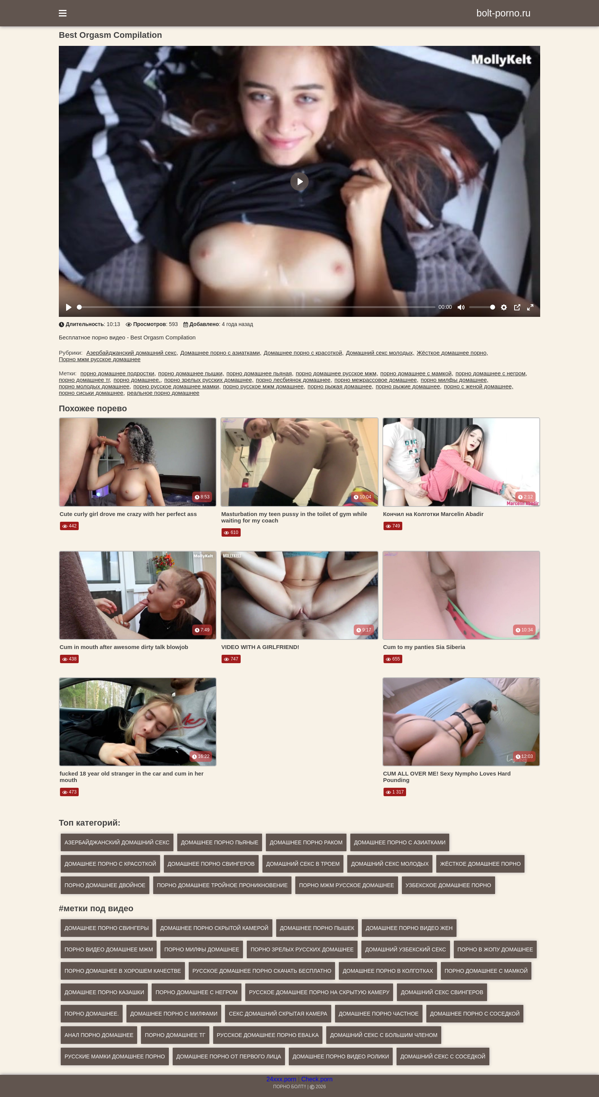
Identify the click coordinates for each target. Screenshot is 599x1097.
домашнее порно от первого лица (228, 1056)
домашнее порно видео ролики (341, 1056)
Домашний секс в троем (303, 864)
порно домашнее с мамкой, (416, 373)
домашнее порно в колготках (388, 971)
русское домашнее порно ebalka (268, 1035)
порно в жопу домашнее (495, 949)
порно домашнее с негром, (491, 373)
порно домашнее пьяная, (260, 373)
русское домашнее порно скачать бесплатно (262, 971)
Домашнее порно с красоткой (110, 864)
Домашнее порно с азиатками (400, 842)
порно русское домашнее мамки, (177, 386)
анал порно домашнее (99, 1035)
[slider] (256, 307)
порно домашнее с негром (196, 992)
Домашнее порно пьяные (220, 842)
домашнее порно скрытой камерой (214, 928)
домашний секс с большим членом (383, 1035)
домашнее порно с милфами (173, 1014)
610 (231, 532)
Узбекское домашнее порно (448, 885)
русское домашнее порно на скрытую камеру (319, 992)
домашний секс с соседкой (442, 1056)
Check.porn (317, 1079)
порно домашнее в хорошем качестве (123, 971)
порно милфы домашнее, (454, 379)
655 (393, 659)
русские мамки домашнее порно (115, 1056)
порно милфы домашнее (201, 949)
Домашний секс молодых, (380, 352)
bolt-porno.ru (503, 13)
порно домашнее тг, (85, 379)
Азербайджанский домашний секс (117, 842)
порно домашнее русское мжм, (337, 373)
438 (69, 659)
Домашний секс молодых (390, 864)
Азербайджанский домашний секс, (132, 352)
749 (393, 526)
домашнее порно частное (379, 1014)
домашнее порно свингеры (107, 928)
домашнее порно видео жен (409, 928)
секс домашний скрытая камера (278, 1014)
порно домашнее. (92, 1014)
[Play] (69, 307)
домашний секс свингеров (442, 992)
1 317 (395, 792)
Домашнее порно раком (306, 842)
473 (69, 792)
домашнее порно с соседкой (475, 1014)
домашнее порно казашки (104, 992)
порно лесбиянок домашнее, (294, 379)
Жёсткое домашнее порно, (452, 352)
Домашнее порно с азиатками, (220, 352)
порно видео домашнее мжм (109, 949)
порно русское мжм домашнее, (264, 386)
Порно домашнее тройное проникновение (222, 885)
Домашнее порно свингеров (211, 864)
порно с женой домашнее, (478, 386)
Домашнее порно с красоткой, (303, 352)
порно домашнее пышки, (191, 373)
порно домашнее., (137, 379)
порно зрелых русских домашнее (302, 949)
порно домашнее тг (175, 1035)
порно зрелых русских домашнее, (209, 379)
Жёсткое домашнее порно (480, 864)
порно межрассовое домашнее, (376, 379)
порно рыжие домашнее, (409, 386)
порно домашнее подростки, (118, 373)
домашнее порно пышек (317, 928)
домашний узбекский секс (405, 949)
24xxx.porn (281, 1079)
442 (69, 526)
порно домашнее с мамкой (486, 971)
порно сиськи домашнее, (92, 392)
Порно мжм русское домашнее (100, 359)
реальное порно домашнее (163, 392)
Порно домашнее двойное (105, 885)
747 (231, 659)
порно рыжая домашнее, (340, 386)
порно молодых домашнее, (95, 386)
